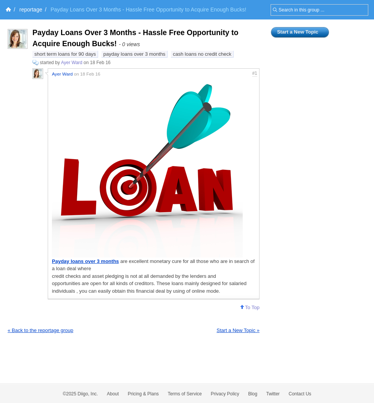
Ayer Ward (71, 62)
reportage (30, 9)
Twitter (273, 394)
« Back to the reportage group (40, 330)
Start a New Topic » (238, 330)
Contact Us (300, 394)
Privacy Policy (225, 394)
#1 (254, 73)
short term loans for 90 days (65, 54)
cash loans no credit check (202, 54)
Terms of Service (185, 394)
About (113, 394)
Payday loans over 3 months (85, 261)
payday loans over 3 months (134, 54)
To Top (250, 307)
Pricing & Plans (143, 394)
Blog (252, 394)
